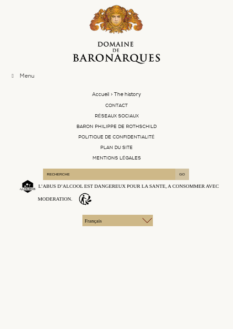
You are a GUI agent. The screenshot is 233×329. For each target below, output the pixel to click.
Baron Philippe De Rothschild (116, 126)
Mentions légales (116, 158)
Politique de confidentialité (116, 137)
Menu (21, 76)
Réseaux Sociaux (117, 116)
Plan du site (116, 147)
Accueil (100, 94)
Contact (116, 105)
